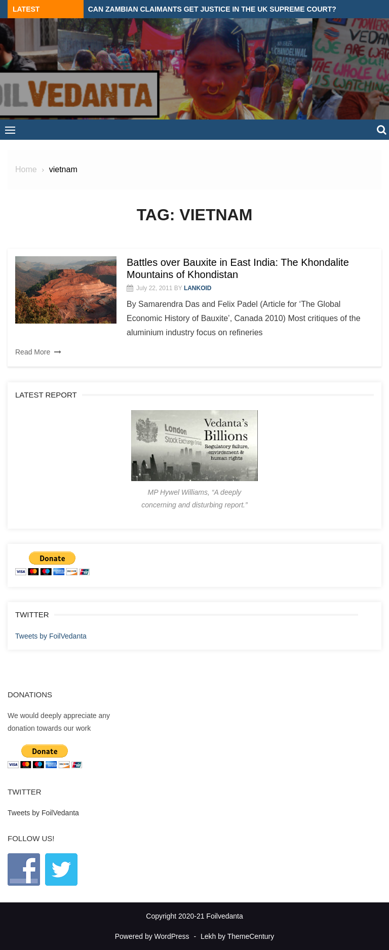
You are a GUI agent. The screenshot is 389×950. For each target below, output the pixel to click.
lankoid (198, 288)
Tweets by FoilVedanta (51, 636)
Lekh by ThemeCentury (237, 936)
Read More (32, 352)
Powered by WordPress (152, 936)
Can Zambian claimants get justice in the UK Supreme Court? (212, 9)
